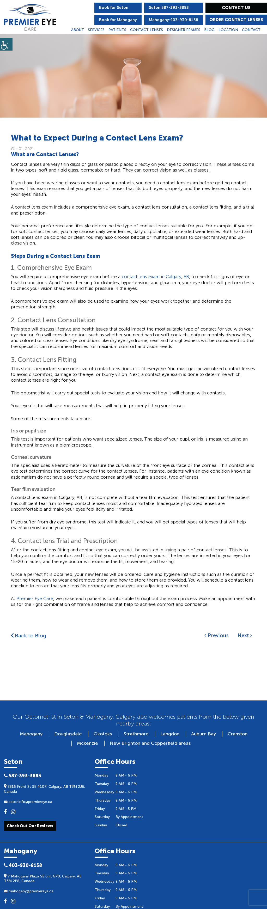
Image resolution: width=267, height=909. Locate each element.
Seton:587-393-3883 (169, 7)
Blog (209, 30)
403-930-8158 (23, 865)
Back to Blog (28, 635)
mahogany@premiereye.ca (28, 891)
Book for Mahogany (118, 19)
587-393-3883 (22, 776)
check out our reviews (30, 825)
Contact (251, 30)
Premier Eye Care (34, 598)
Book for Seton (113, 7)
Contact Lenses (146, 30)
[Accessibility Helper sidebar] (6, 44)
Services (96, 30)
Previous (216, 635)
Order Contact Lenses (236, 19)
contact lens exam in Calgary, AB (155, 276)
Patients (117, 30)
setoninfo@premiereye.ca (28, 802)
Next (245, 635)
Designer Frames (183, 30)
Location (228, 30)
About (77, 30)
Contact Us (236, 7)
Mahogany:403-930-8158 (173, 19)
